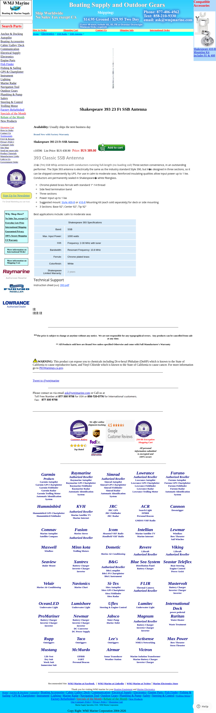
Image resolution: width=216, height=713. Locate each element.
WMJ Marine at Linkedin (111, 683)
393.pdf (64, 285)
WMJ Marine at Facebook (81, 683)
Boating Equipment (123, 689)
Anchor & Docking (19, 692)
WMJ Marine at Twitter (139, 683)
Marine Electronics (146, 689)
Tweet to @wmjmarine (46, 380)
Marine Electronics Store (165, 683)
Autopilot (34, 692)
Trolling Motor (183, 695)
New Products (136, 699)
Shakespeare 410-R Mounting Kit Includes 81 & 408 (205, 51)
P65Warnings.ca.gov (51, 367)
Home (36, 33)
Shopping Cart (116, 702)
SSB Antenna (76, 33)
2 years (71, 271)
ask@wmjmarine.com (77, 392)
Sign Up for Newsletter (16, 195)
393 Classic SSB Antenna (59, 158)
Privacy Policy (100, 702)
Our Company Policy (81, 702)
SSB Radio (62, 33)
